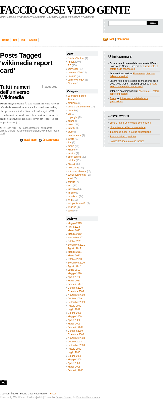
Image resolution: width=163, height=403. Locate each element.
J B (69, 65)
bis (69, 113)
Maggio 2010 (75, 273)
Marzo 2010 (74, 280)
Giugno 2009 (75, 313)
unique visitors (7, 130)
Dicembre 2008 (76, 334)
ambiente (73, 103)
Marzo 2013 (74, 230)
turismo (72, 192)
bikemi (71, 110)
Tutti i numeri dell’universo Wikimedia (15, 92)
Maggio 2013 (75, 223)
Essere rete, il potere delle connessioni (134, 67)
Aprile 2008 (74, 363)
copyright (73, 117)
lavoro (71, 139)
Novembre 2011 (76, 237)
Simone (72, 83)
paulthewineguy (76, 79)
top (3, 382)
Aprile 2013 (74, 226)
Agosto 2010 (74, 266)
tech (70, 185)
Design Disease (64, 397)
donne (71, 121)
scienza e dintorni (77, 171)
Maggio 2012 (75, 234)
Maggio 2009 (75, 316)
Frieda (71, 61)
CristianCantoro (76, 58)
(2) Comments (51, 139)
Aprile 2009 (74, 320)
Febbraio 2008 (75, 370)
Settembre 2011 (76, 244)
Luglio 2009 (74, 309)
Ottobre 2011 (75, 241)
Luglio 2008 (74, 352)
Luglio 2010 (74, 269)
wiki (70, 200)
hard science (74, 135)
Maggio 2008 (75, 359)
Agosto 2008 (74, 348)
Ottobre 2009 (75, 298)
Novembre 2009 (76, 295)
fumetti (71, 128)
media (71, 146)
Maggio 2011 (75, 252)
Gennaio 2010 (75, 287)
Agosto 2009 (74, 305)
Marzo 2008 (74, 366)
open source (74, 156)
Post (111, 39)
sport (70, 178)
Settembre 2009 (76, 302)
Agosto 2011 (74, 248)
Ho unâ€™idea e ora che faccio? (127, 141)
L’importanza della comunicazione (127, 127)
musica (71, 153)
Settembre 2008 (76, 345)
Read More (30, 139)
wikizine (72, 207)
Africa (71, 99)
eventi (71, 124)
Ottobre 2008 (75, 341)
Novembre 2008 (76, 338)
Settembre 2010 (76, 262)
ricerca (71, 164)
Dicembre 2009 (76, 291)
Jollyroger (73, 69)
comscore (33, 128)
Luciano (72, 76)
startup (71, 182)
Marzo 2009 (74, 323)
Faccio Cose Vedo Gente (65, 10)
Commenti (123, 39)
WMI (70, 210)
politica (71, 160)
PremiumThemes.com (88, 397)
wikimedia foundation (28, 130)
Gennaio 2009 (75, 330)
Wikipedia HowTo (77, 203)
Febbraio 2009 (75, 327)
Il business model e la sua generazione (130, 132)
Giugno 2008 (75, 356)
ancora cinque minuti (79, 106)
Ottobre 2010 (75, 259)
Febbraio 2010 (75, 284)
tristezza (72, 189)
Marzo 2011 (74, 255)
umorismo (73, 196)
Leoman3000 (75, 72)
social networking (77, 174)
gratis (71, 131)
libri (70, 142)
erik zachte (46, 128)
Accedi (52, 393)
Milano (71, 149)
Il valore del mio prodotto (123, 136)
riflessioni (73, 167)
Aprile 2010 (74, 277)
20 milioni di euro (77, 95)
